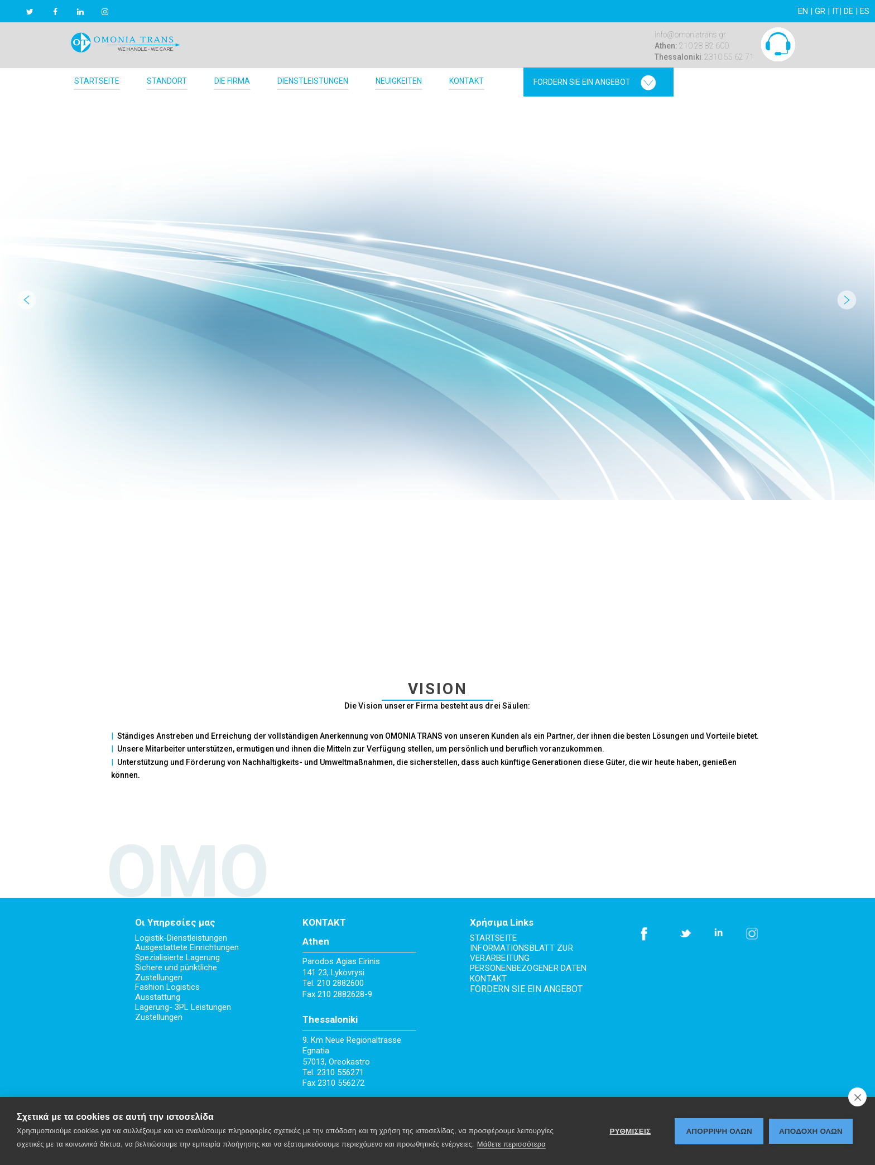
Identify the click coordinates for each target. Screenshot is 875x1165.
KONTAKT (466, 80)
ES (864, 11)
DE (848, 11)
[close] (857, 1096)
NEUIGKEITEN (399, 80)
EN (803, 11)
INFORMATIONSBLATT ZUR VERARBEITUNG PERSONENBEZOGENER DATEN (528, 958)
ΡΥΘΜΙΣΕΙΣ (630, 1131)
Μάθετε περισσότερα (511, 1144)
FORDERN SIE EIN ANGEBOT (526, 989)
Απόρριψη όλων (719, 1131)
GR (820, 11)
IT (835, 11)
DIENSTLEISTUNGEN (312, 80)
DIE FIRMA (232, 80)
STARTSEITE (96, 80)
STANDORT (167, 80)
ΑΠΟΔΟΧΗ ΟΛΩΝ (811, 1131)
